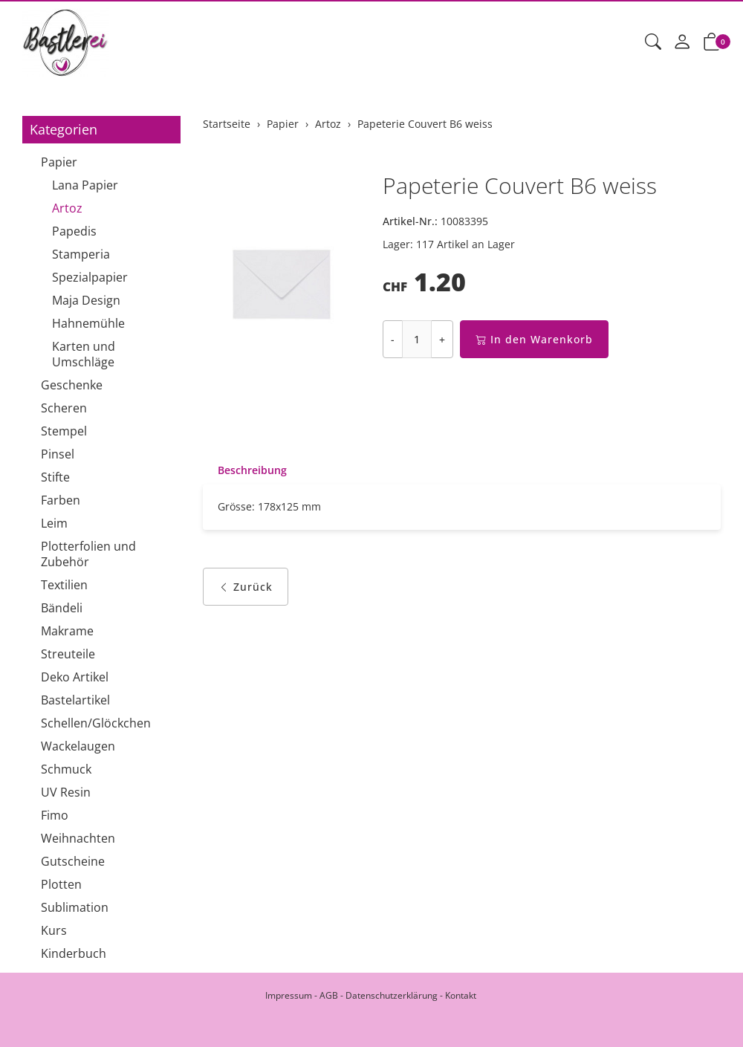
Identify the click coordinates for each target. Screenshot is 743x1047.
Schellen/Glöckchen (96, 723)
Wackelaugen (78, 746)
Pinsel (57, 454)
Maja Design (86, 300)
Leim (54, 523)
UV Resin (66, 792)
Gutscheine (73, 861)
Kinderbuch (73, 953)
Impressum (288, 995)
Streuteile (68, 654)
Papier (59, 162)
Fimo (54, 815)
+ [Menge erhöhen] (442, 339)
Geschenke (72, 385)
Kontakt (460, 995)
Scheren (64, 408)
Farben (60, 500)
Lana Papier (85, 185)
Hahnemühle (88, 323)
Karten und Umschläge (83, 354)
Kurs (54, 930)
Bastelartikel (75, 700)
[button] (653, 42)
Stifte (55, 477)
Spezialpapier (90, 277)
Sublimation (74, 907)
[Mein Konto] (682, 42)
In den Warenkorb (534, 339)
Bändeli (61, 608)
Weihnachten (78, 838)
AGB (328, 995)
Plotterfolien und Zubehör (88, 554)
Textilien (64, 585)
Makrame (67, 631)
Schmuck (66, 769)
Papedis (74, 231)
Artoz (67, 208)
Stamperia (81, 254)
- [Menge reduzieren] (393, 339)
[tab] (245, 470)
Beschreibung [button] (252, 470)
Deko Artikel (74, 677)
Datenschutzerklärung (391, 995)
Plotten (61, 884)
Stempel (64, 431)
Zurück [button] (245, 586)
